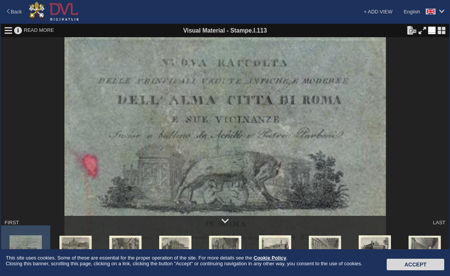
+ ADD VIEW (378, 12)
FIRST (12, 222)
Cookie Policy (270, 258)
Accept (415, 264)
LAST (439, 222)
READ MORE (39, 30)
